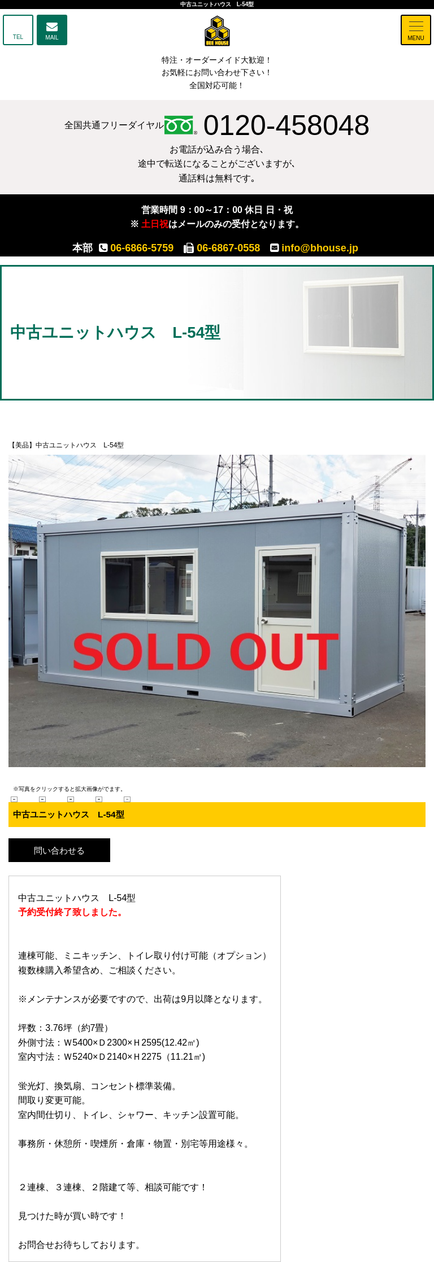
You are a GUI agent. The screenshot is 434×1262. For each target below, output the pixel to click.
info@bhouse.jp (314, 248)
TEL (18, 37)
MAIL (51, 37)
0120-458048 (267, 125)
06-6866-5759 (136, 248)
